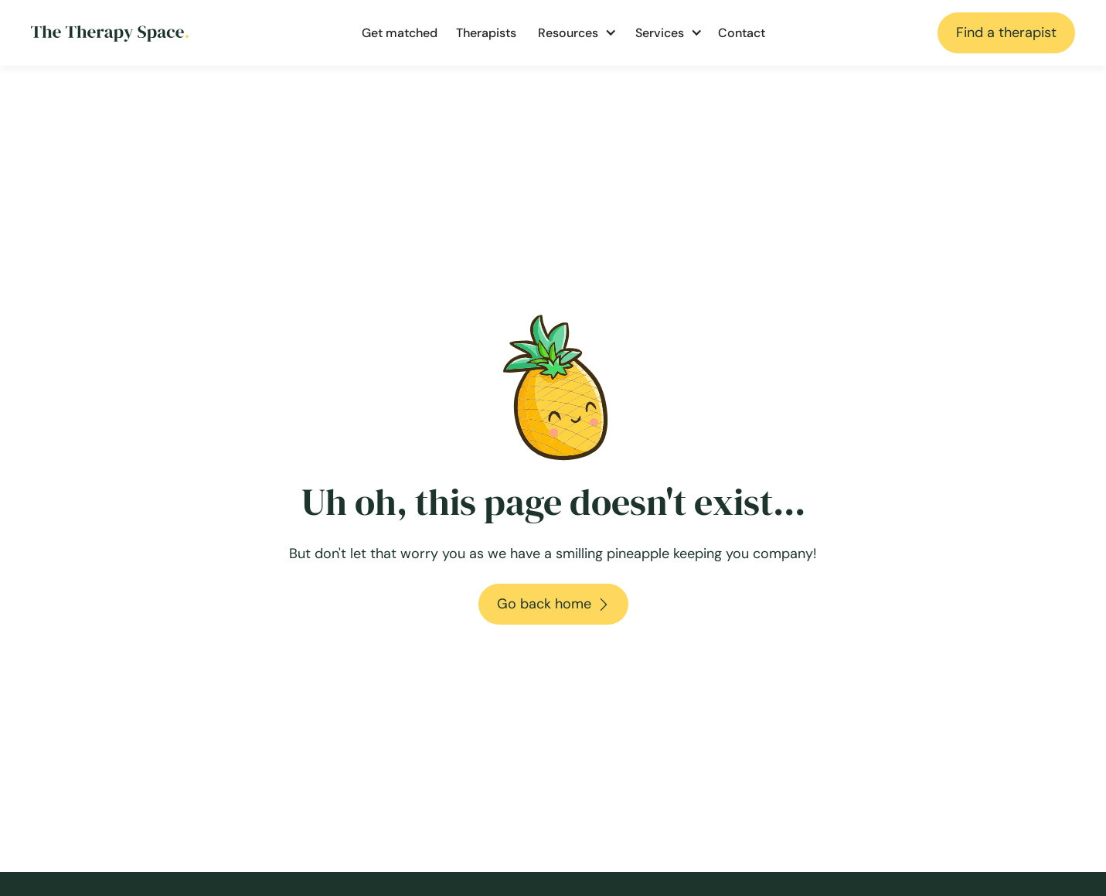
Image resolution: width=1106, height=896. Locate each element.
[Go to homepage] (110, 33)
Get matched (399, 33)
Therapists (486, 33)
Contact (741, 33)
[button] (574, 33)
